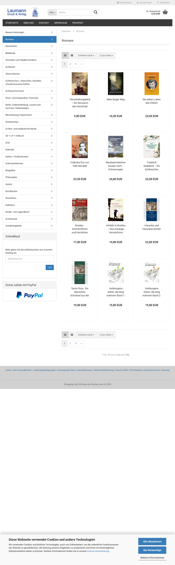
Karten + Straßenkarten (16, 156)
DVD (7, 142)
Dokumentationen (14, 163)
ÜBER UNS (28, 23)
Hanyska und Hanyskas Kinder (151, 227)
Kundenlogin (144, 2)
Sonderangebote (13, 225)
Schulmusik (11, 219)
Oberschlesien (12, 73)
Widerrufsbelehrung (104, 370)
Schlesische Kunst (14, 91)
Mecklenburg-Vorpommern (18, 115)
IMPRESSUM (60, 23)
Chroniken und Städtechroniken (20, 60)
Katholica (10, 205)
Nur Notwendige (152, 550)
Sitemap (165, 370)
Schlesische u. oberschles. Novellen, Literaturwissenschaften (23, 82)
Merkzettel (163, 2)
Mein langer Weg (116, 99)
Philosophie (11, 177)
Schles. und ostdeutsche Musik (21, 128)
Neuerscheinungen (14, 32)
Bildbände (10, 53)
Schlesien (10, 67)
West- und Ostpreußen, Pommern (21, 98)
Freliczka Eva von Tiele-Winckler (79, 164)
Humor (8, 184)
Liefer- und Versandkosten (18, 370)
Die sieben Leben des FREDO (152, 101)
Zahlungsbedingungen (45, 370)
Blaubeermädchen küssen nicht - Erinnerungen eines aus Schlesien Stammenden (116, 166)
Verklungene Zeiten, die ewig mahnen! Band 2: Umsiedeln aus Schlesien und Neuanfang (151, 292)
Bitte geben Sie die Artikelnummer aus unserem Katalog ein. (28, 251)
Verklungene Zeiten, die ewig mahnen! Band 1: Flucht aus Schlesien (116, 292)
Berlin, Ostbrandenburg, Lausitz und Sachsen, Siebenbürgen (22, 106)
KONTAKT (44, 23)
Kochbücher (11, 191)
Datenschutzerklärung (98, 551)
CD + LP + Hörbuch (14, 135)
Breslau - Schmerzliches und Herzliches (80, 229)
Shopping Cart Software (76, 384)
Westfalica (10, 198)
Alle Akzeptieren (152, 541)
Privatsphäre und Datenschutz (145, 370)
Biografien (10, 170)
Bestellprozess (85, 370)
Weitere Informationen (152, 557)
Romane (9, 39)
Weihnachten (12, 122)
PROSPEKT (77, 23)
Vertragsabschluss (66, 370)
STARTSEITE (12, 23)
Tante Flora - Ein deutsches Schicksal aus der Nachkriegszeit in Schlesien (79, 292)
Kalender (9, 149)
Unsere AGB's (121, 370)
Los (50, 267)
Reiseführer (11, 46)
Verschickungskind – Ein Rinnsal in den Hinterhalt (80, 103)
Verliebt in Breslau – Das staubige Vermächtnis (115, 229)
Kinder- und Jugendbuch (17, 212)
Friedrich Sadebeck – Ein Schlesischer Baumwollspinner (151, 166)
